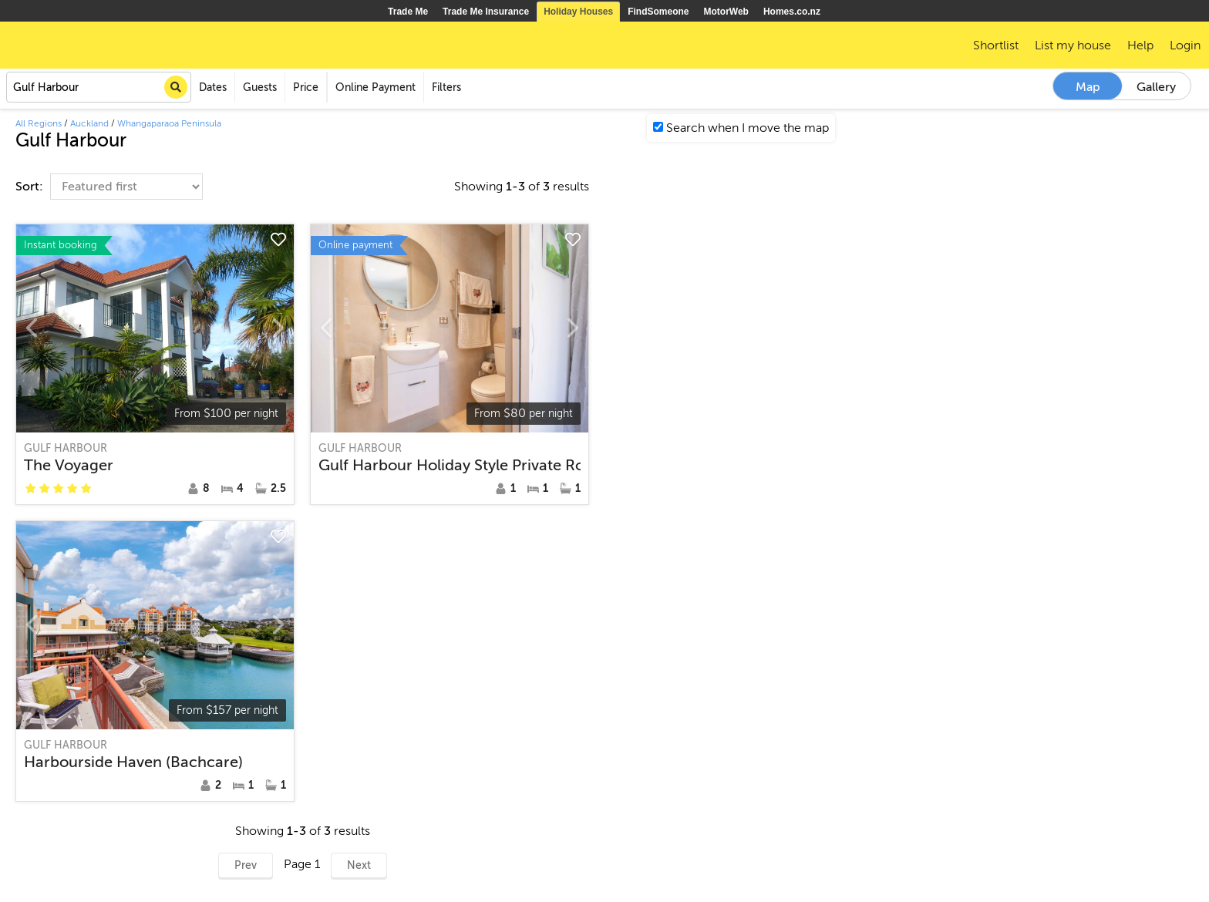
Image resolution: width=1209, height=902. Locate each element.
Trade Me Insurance (486, 11)
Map (1088, 87)
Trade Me (408, 11)
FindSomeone (658, 11)
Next (359, 865)
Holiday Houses (578, 11)
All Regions (38, 123)
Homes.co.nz (791, 11)
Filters (446, 87)
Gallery (1156, 87)
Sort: (30, 187)
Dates (213, 87)
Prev (245, 865)
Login (1185, 45)
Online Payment (375, 87)
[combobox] (98, 87)
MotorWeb (726, 11)
